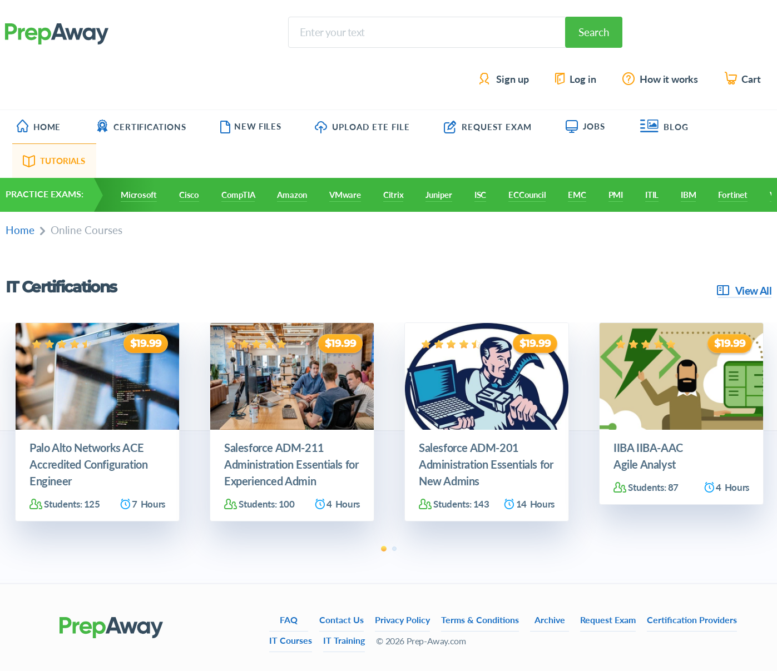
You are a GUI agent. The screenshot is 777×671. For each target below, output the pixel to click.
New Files (250, 126)
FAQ (289, 619)
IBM (688, 195)
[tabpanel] (97, 422)
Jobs (585, 126)
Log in (575, 79)
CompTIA (238, 195)
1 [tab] (384, 548)
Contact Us (341, 619)
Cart (743, 79)
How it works (661, 79)
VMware (345, 195)
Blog (664, 127)
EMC (577, 195)
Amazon (292, 195)
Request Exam (488, 127)
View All (744, 290)
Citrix (393, 195)
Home (39, 127)
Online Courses (86, 229)
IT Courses (290, 640)
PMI (615, 195)
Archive (550, 619)
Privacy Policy (402, 619)
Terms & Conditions (480, 619)
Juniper (438, 195)
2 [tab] (394, 548)
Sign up (505, 79)
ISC (480, 195)
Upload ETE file (362, 127)
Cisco (189, 195)
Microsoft (139, 195)
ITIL (652, 195)
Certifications (141, 127)
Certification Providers (692, 619)
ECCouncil (527, 195)
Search (594, 32)
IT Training (344, 640)
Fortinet (732, 195)
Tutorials (54, 161)
